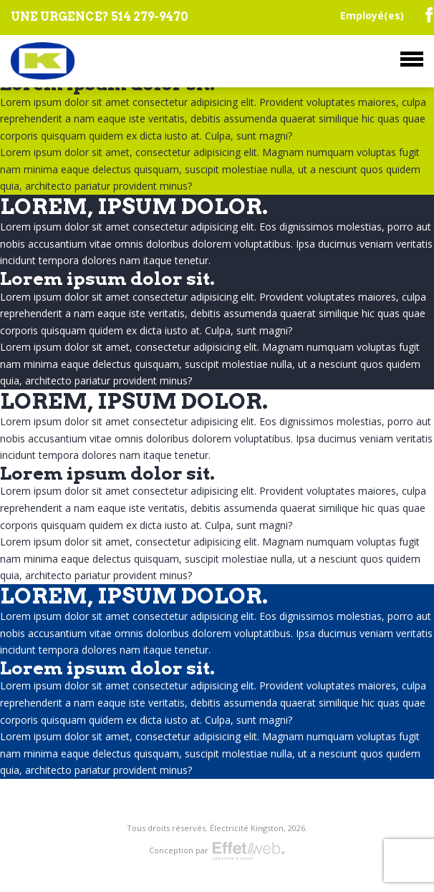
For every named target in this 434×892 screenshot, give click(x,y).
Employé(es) (372, 15)
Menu (411, 59)
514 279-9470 (149, 17)
